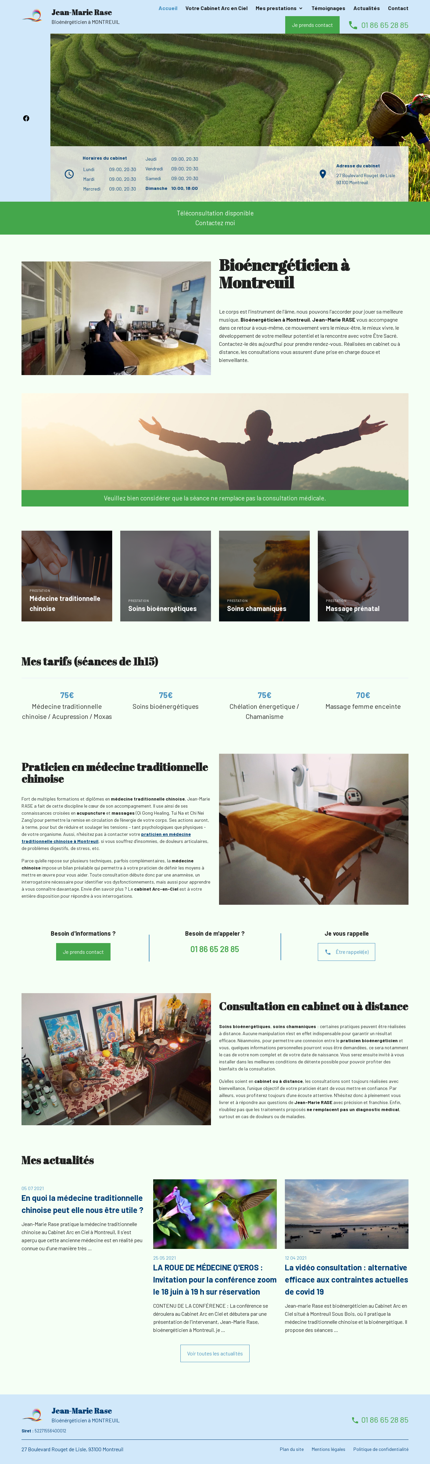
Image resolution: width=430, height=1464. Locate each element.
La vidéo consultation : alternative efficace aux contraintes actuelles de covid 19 (346, 1279)
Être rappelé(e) (347, 952)
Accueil (168, 8)
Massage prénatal (353, 608)
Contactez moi (215, 223)
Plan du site (292, 1449)
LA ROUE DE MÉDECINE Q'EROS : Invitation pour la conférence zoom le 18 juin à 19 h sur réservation (215, 1279)
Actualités (366, 8)
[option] (66, 577)
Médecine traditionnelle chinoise (65, 603)
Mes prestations (276, 8)
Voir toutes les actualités (215, 1353)
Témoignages (328, 8)
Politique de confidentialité (380, 1449)
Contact (398, 8)
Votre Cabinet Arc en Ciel (216, 8)
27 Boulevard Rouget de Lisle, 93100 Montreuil (72, 1449)
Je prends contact (312, 25)
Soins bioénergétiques (162, 608)
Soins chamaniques (257, 608)
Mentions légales (328, 1449)
